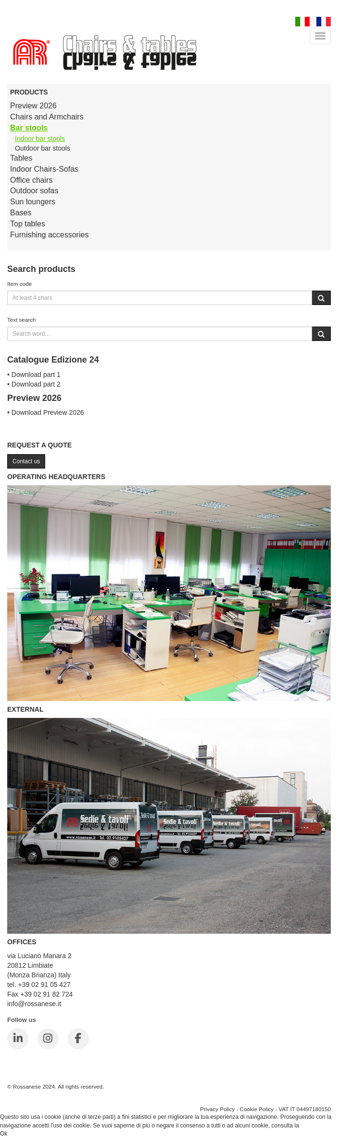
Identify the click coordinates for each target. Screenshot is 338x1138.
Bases (20, 213)
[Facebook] (78, 1038)
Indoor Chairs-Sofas (44, 169)
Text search (21, 320)
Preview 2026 (33, 106)
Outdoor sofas (34, 191)
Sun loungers (32, 202)
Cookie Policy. (319, 1125)
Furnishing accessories (49, 235)
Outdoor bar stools (42, 148)
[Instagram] (48, 1038)
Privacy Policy (217, 1109)
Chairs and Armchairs (47, 117)
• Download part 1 (33, 374)
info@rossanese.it (34, 1004)
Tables (21, 158)
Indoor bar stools (40, 138)
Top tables (27, 224)
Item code (19, 284)
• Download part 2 (33, 384)
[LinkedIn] (17, 1038)
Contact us (26, 461)
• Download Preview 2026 (45, 412)
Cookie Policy (257, 1109)
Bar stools (29, 128)
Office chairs (31, 180)
